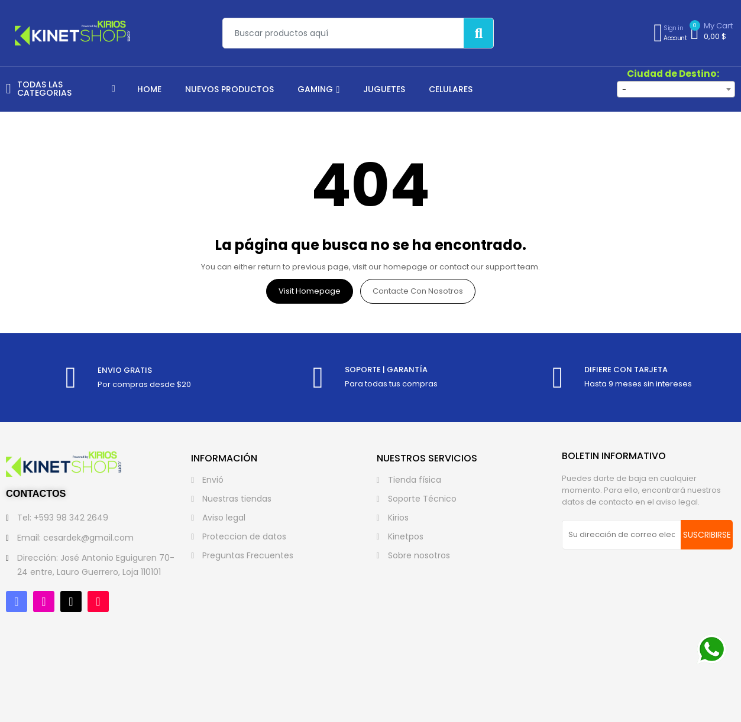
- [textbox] (624, 89)
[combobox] (676, 89)
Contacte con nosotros (418, 291)
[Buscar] (478, 33)
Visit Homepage (310, 291)
